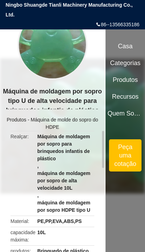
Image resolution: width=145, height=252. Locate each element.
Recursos (125, 96)
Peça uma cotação (125, 155)
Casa (125, 46)
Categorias (125, 62)
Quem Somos (125, 113)
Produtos (16, 119)
